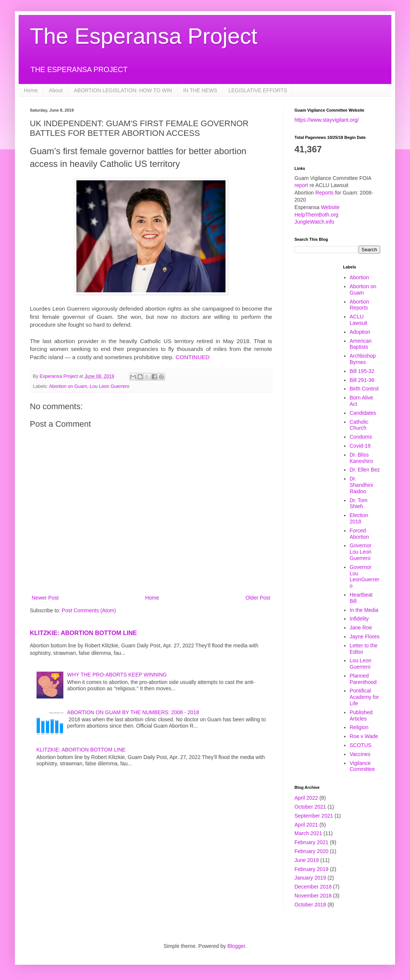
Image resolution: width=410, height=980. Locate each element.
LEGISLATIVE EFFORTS (257, 90)
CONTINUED (193, 357)
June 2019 (306, 860)
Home (31, 90)
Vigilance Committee (362, 766)
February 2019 (311, 869)
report (301, 185)
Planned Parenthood (363, 679)
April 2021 (306, 825)
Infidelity (359, 619)
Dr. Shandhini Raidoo (361, 485)
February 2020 (311, 851)
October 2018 (310, 905)
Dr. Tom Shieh (359, 503)
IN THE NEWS (200, 90)
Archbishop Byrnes (363, 359)
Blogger (236, 946)
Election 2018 (359, 518)
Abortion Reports (359, 305)
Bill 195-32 (362, 371)
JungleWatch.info (314, 222)
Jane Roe (361, 628)
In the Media (364, 610)
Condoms (361, 437)
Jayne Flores (364, 637)
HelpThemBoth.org (316, 215)
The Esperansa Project (143, 36)
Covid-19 (360, 446)
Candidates (363, 413)
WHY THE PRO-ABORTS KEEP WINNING (117, 675)
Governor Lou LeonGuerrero (364, 576)
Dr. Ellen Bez (365, 470)
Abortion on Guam (68, 386)
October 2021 (310, 807)
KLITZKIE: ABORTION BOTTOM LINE (83, 632)
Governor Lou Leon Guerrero (360, 551)
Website (330, 207)
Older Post (258, 598)
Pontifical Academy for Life (364, 697)
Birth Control (364, 389)
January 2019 (310, 878)
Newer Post (45, 598)
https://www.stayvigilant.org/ (326, 120)
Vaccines (360, 754)
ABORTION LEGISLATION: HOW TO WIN (123, 90)
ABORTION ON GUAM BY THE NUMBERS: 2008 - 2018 (133, 712)
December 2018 (313, 887)
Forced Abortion (359, 534)
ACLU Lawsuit (358, 320)
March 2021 (308, 833)
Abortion (359, 277)
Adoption (360, 332)
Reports (324, 193)
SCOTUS (360, 745)
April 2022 (306, 798)
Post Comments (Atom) (89, 610)
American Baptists (361, 344)
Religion (359, 727)
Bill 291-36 (362, 380)
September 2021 (313, 816)
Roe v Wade (364, 736)
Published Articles (361, 715)
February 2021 (311, 842)
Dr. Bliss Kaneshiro (361, 458)
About (56, 90)
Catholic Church (359, 425)
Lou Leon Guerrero (109, 386)
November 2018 (313, 896)
